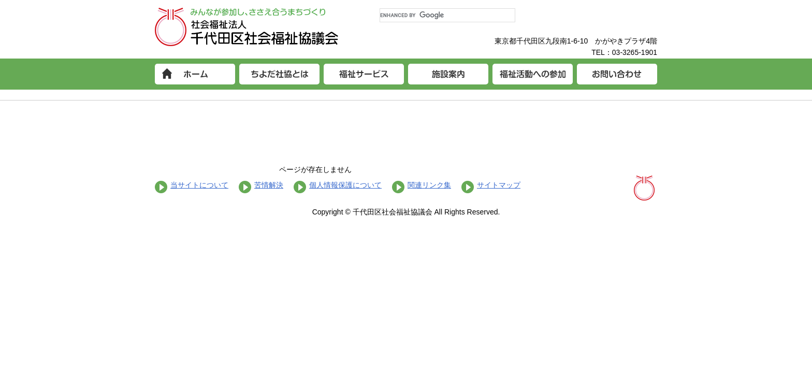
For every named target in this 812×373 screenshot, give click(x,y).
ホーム (195, 74)
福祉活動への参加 (532, 74)
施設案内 (448, 74)
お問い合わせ (617, 74)
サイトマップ (498, 185)
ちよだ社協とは (279, 74)
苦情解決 (268, 185)
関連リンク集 (429, 185)
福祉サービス (364, 74)
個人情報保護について (345, 185)
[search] (447, 15)
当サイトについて (199, 185)
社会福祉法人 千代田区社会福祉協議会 (247, 27)
